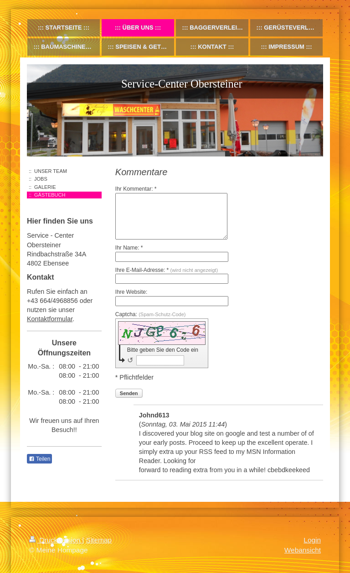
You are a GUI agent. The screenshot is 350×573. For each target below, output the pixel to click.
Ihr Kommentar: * (136, 189)
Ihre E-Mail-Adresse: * (166, 270)
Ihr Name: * (129, 248)
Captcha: (150, 314)
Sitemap (99, 540)
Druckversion (55, 540)
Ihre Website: (131, 292)
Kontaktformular (49, 319)
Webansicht (302, 550)
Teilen (39, 459)
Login (312, 540)
